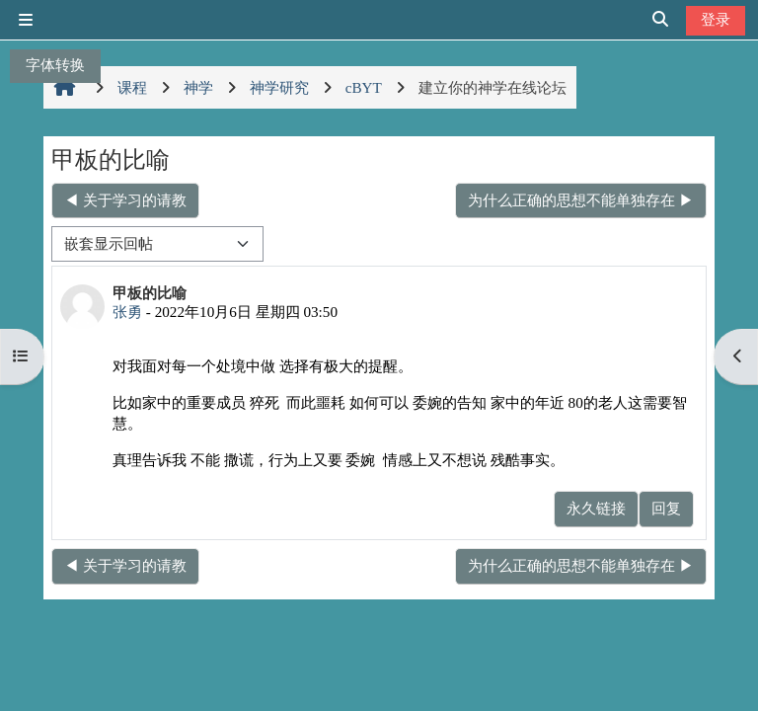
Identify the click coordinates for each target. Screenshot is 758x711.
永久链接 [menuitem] (596, 508)
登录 (715, 19)
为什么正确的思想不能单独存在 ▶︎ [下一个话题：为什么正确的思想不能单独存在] (581, 200)
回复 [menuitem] (666, 508)
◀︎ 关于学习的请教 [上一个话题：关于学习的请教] (125, 200)
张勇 (127, 311)
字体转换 (55, 64)
